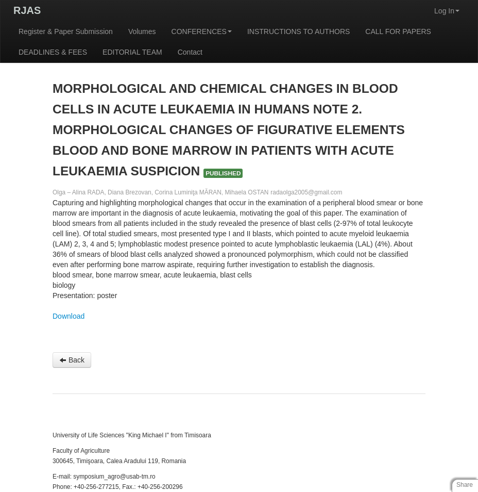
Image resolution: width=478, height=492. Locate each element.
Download (68, 316)
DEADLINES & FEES (53, 52)
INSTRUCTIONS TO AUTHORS (298, 31)
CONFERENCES (202, 31)
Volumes (142, 31)
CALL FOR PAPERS (398, 31)
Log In (446, 11)
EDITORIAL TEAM (132, 52)
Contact (190, 52)
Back (71, 360)
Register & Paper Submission (66, 31)
